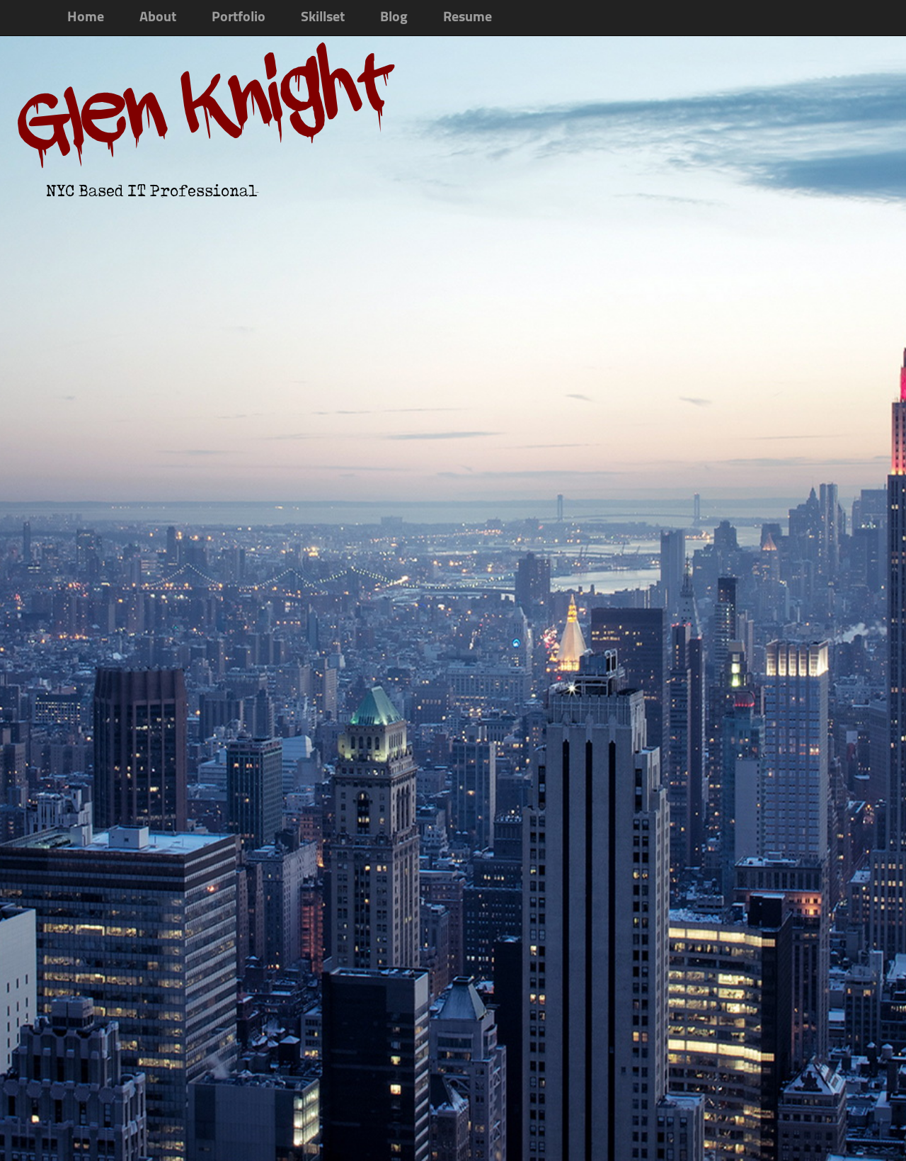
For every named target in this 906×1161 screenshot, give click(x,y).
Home (85, 18)
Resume (467, 18)
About (157, 18)
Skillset (323, 18)
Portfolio (238, 18)
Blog (394, 18)
